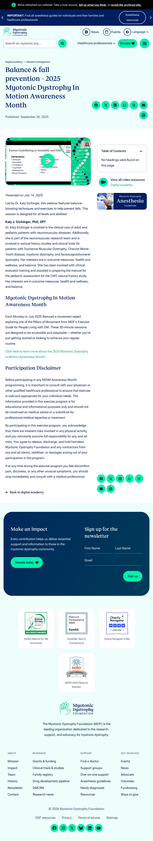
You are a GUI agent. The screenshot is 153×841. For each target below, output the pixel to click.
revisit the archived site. (126, 5)
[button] (96, 105)
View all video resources (128, 180)
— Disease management (36, 61)
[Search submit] (62, 43)
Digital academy (14, 61)
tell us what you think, (93, 5)
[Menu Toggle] (144, 43)
